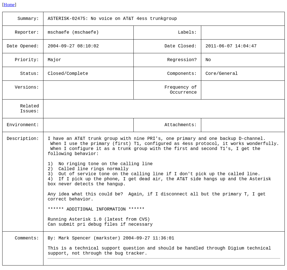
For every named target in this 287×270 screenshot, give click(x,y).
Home (9, 4)
